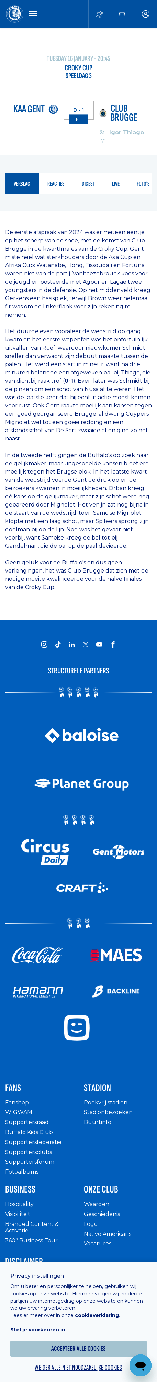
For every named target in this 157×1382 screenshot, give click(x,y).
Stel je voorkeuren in (37, 1330)
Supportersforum (29, 1161)
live (116, 183)
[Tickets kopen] (100, 14)
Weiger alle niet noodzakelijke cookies (78, 1367)
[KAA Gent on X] (85, 644)
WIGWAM (18, 1112)
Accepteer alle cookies (78, 1349)
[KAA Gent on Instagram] (44, 644)
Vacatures (97, 1243)
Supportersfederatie (33, 1142)
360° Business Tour (31, 1240)
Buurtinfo (97, 1122)
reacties (56, 183)
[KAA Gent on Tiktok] (58, 644)
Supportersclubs (28, 1152)
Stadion (97, 1088)
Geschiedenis (102, 1214)
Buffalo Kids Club (29, 1132)
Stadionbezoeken (108, 1112)
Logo (91, 1224)
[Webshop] (122, 14)
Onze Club (101, 1189)
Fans (13, 1088)
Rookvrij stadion (105, 1102)
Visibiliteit (17, 1214)
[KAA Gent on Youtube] (99, 644)
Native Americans (107, 1234)
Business (20, 1189)
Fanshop (17, 1102)
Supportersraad (27, 1122)
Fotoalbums (21, 1171)
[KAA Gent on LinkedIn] (71, 644)
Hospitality (19, 1204)
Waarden (96, 1204)
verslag (22, 183)
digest (88, 183)
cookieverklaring (97, 1315)
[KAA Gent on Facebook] (113, 644)
